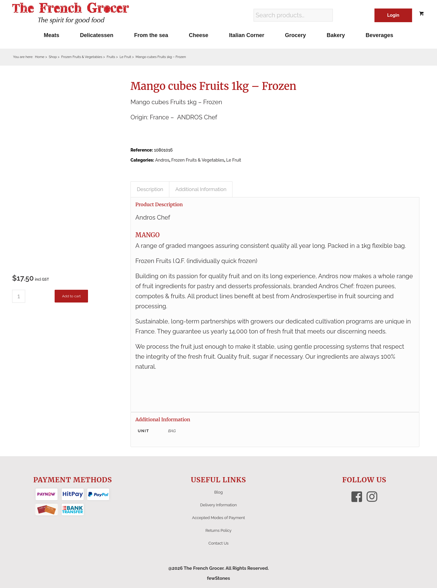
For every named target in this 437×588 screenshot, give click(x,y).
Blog (218, 492)
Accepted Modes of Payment (218, 517)
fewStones (218, 578)
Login (393, 15)
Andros (162, 160)
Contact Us (218, 543)
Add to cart (71, 296)
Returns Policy (218, 530)
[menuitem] (51, 35)
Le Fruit (233, 160)
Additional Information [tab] (200, 189)
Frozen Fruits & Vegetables (197, 160)
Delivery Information (218, 505)
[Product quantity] (18, 296)
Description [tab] (150, 189)
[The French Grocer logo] (70, 13)
